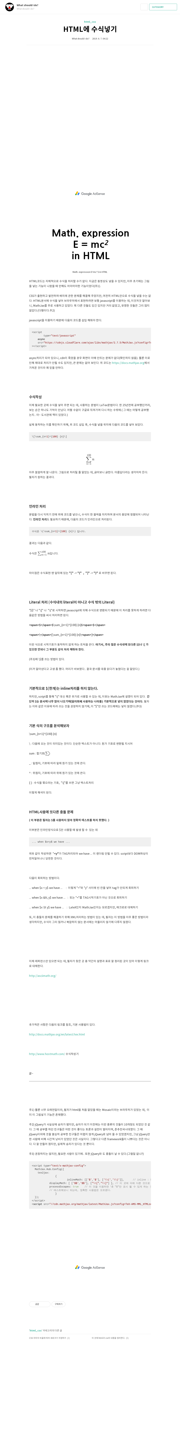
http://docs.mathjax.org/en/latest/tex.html (57, 1034)
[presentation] (90, 459)
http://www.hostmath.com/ (47, 1054)
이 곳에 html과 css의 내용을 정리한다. (108, 1338)
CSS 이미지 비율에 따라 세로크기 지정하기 (47, 1338)
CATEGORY (163, 7)
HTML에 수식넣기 (90, 29)
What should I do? (29, 5)
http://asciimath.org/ (42, 976)
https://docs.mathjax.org (128, 363)
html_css (90, 21)
